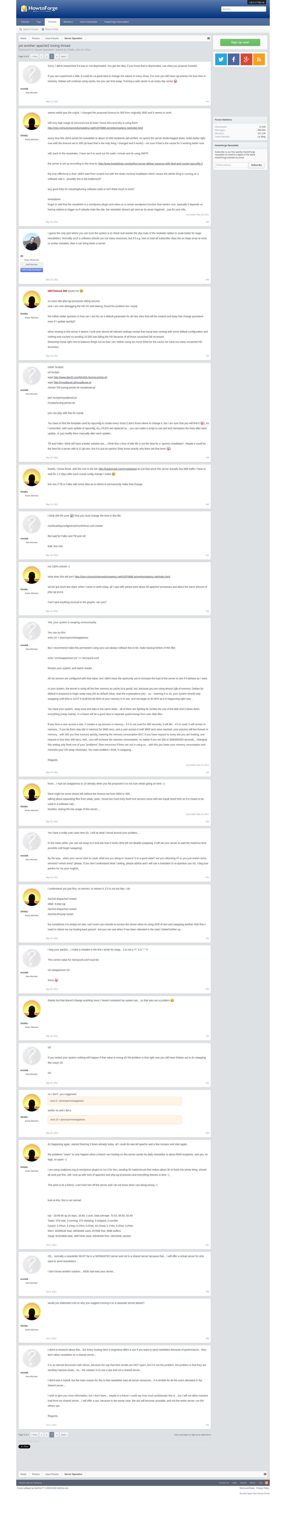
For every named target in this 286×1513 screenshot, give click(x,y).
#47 (207, 555)
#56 (207, 1133)
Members (68, 22)
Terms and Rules (247, 1488)
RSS (266, 1482)
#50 (207, 821)
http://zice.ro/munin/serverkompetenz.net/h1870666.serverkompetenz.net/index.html (95, 128)
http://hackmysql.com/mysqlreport (118, 468)
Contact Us (224, 1483)
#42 (207, 222)
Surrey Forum (264, 1493)
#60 (207, 1425)
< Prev (34, 56)
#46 (207, 504)
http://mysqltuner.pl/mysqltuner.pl (72, 382)
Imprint (243, 1483)
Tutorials (25, 22)
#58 (207, 1292)
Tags (38, 22)
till (21, 256)
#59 (207, 1338)
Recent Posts (51, 29)
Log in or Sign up (256, 2)
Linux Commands (88, 22)
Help (235, 1483)
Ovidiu (71, 49)
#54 (207, 1036)
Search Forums (30, 29)
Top (260, 1483)
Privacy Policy (262, 1488)
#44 (207, 356)
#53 (207, 989)
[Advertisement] (240, 195)
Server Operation (44, 49)
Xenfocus (37, 1483)
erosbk (24, 88)
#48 (207, 611)
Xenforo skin (24, 1483)
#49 (207, 772)
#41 (207, 101)
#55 (207, 1083)
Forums (52, 22)
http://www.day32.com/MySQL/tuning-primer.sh (80, 377)
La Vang (262, 136)
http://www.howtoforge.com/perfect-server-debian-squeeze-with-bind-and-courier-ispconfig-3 (150, 163)
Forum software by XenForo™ (42, 1488)
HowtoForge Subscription (116, 22)
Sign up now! (240, 42)
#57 (207, 1245)
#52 (207, 938)
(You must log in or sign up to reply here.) (192, 1435)
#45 (207, 458)
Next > (64, 56)
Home (252, 1483)
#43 (207, 279)
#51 (207, 877)
